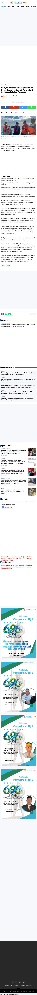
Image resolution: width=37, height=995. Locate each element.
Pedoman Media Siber (26, 985)
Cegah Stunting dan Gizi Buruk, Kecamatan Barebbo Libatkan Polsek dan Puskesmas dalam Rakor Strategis (18, 392)
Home (2, 85)
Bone (3, 265)
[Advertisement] (18, 26)
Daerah (8, 265)
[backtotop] (18, 989)
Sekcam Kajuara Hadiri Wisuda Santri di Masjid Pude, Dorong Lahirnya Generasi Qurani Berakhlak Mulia (18, 373)
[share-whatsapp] (9, 314)
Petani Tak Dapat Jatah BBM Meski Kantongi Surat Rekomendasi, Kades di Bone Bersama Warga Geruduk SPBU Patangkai (13, 481)
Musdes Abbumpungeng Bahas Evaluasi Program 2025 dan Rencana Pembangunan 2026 (17, 399)
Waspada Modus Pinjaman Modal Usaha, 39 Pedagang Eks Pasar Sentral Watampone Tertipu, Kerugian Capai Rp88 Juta (13, 452)
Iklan (11, 985)
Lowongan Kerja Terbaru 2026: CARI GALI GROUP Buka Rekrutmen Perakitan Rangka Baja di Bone (17, 179)
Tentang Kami (16, 985)
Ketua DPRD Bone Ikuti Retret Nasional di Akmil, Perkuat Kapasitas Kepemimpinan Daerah (12, 491)
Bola (13, 6)
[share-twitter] (6, 314)
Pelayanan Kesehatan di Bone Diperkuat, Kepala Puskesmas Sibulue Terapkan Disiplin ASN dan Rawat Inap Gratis (18, 386)
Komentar (32, 314)
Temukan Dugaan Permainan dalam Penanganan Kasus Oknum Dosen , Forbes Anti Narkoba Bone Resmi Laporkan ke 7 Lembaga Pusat (18, 188)
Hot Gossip (33, 6)
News (8, 6)
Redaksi (7, 985)
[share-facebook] (2, 314)
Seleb (27, 6)
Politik (17, 6)
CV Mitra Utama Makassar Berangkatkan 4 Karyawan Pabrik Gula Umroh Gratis (18, 380)
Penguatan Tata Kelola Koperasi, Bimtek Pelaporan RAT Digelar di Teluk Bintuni (17, 183)
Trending (3, 6)
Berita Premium (6, 448)
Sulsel (22, 6)
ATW (3, 488)
